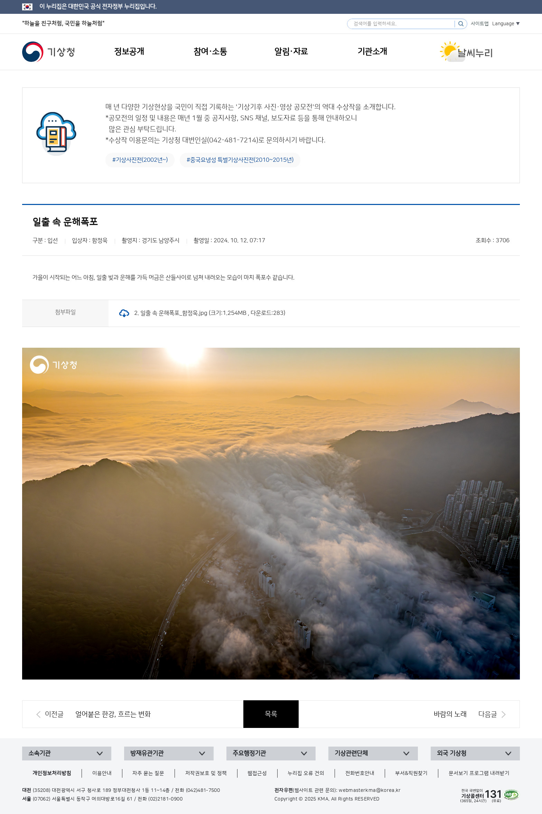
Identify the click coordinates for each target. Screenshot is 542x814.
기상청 (48, 51)
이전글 (54, 714)
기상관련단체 (351, 753)
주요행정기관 (249, 753)
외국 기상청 (451, 753)
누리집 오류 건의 (306, 773)
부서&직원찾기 (411, 773)
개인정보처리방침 (51, 773)
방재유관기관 (146, 753)
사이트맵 (480, 24)
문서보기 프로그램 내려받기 (479, 773)
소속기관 (39, 753)
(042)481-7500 (203, 790)
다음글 (487, 714)
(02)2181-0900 (165, 799)
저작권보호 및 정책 (206, 773)
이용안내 (102, 773)
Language (503, 24)
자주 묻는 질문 (148, 773)
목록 (271, 714)
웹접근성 (257, 773)
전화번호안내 (359, 773)
